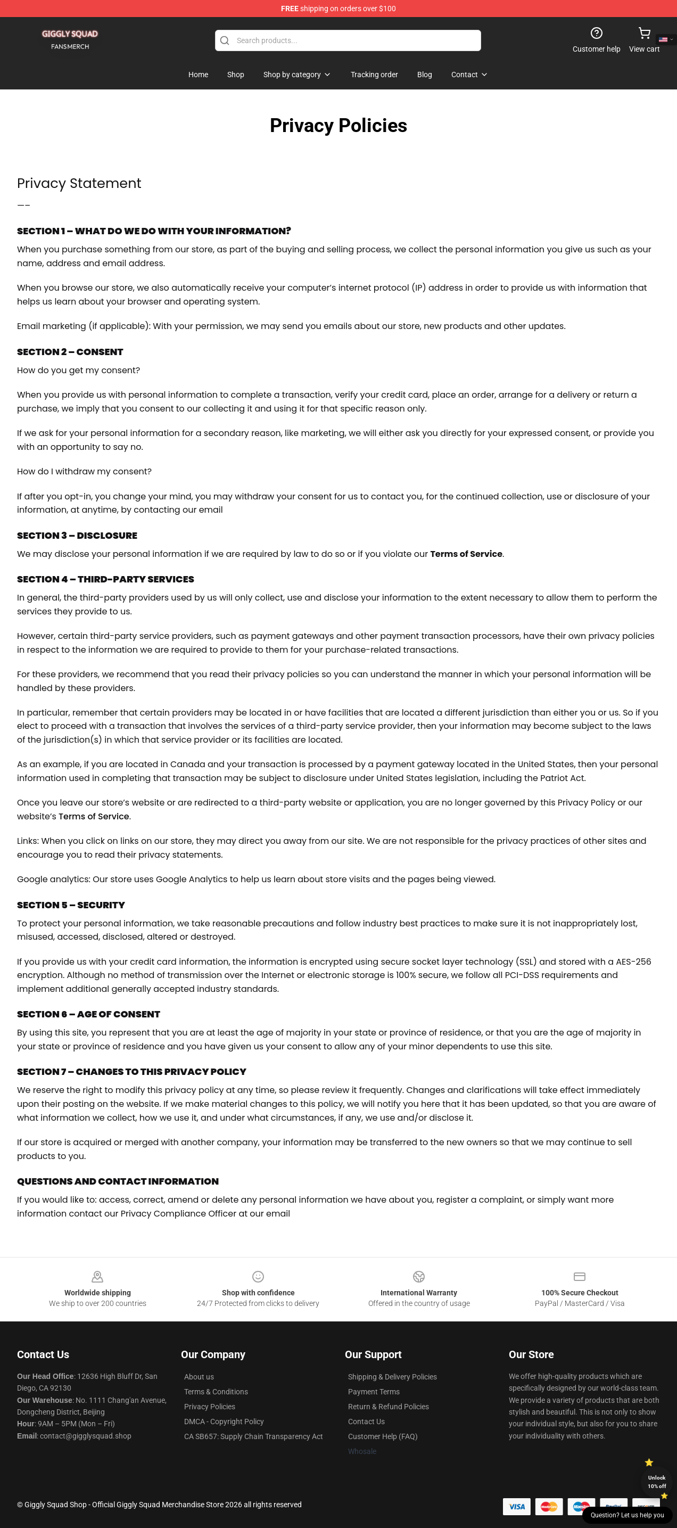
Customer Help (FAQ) (383, 1436)
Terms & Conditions (216, 1391)
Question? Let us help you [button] (627, 1515)
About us (199, 1377)
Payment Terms (374, 1391)
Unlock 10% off (657, 1482)
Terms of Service (94, 816)
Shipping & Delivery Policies (392, 1377)
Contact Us (366, 1421)
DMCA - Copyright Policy (224, 1421)
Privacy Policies (209, 1406)
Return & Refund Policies (388, 1406)
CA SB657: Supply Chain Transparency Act (253, 1436)
